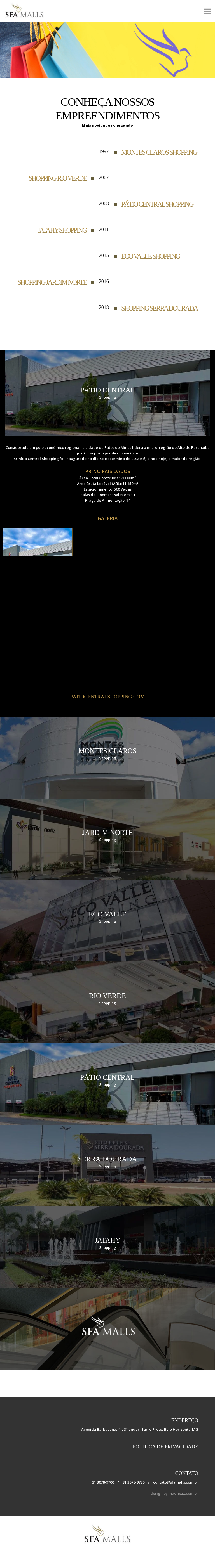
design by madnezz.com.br (174, 1493)
